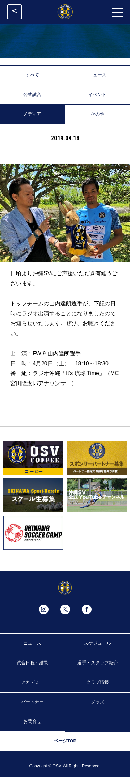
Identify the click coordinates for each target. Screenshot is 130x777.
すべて (32, 74)
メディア (32, 114)
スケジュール (97, 643)
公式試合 (32, 94)
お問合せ (32, 721)
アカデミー (32, 682)
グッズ (97, 701)
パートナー (32, 701)
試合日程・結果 (32, 662)
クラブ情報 (97, 682)
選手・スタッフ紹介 (97, 662)
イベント (97, 94)
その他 (97, 114)
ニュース (97, 74)
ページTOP (65, 740)
